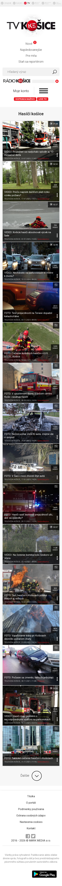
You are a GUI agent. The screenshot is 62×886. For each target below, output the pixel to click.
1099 (55, 347)
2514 (55, 307)
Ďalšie (31, 776)
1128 (55, 549)
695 (55, 267)
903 (55, 589)
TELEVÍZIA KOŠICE (12, 159)
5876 (55, 629)
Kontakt (31, 828)
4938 (55, 710)
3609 (55, 508)
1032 (55, 146)
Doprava (41, 681)
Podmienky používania (31, 809)
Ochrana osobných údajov (31, 815)
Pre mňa (31, 55)
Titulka (31, 796)
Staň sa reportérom (31, 61)
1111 (55, 750)
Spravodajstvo (43, 159)
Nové (31, 43)
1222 (55, 468)
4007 (55, 387)
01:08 (54, 123)
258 (55, 186)
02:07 (54, 527)
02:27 (54, 204)
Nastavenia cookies (31, 822)
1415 (55, 670)
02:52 (54, 164)
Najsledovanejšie (31, 49)
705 (55, 226)
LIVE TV (43, 99)
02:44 (54, 244)
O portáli (31, 802)
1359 (55, 428)
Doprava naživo (25, 99)
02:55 (54, 688)
